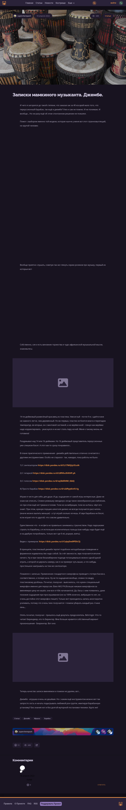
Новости (49, 3)
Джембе (27, 718)
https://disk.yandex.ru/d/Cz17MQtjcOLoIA (58, 465)
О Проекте (20, 804)
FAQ (29, 804)
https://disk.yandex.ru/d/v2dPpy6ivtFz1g (58, 488)
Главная (29, 3)
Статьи (39, 3)
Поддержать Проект (51, 804)
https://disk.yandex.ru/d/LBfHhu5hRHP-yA (54, 473)
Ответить (101, 785)
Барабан (47, 718)
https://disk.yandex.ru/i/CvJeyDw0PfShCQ (59, 541)
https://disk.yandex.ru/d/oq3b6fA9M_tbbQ (53, 481)
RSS (36, 804)
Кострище (61, 3)
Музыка (37, 718)
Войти (113, 3)
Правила (8, 804)
